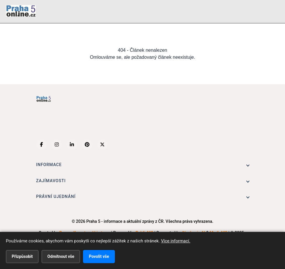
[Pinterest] (87, 144)
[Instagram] (56, 144)
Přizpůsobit (22, 256)
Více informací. (175, 241)
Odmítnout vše (60, 256)
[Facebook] (41, 144)
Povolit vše (99, 256)
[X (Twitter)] (102, 144)
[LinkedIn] (72, 144)
